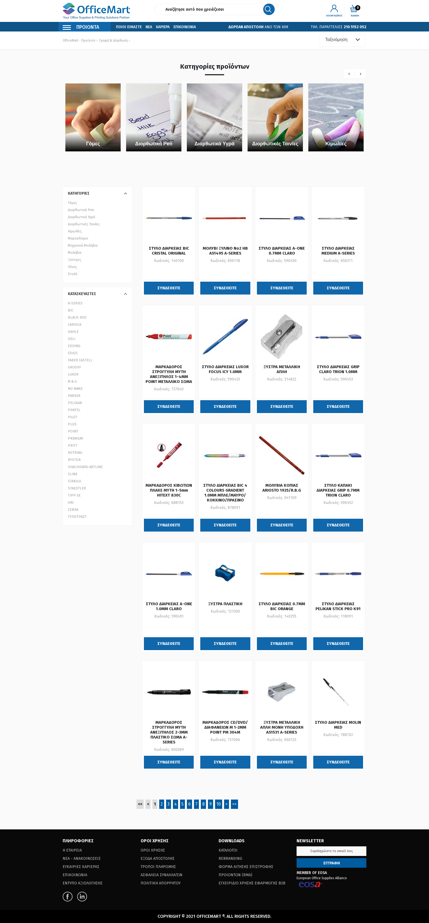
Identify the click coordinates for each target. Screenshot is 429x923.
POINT (73, 431)
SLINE (72, 474)
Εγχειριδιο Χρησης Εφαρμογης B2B (252, 883)
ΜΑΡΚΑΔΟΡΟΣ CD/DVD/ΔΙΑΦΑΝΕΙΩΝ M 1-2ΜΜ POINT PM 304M (225, 727)
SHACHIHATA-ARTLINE (85, 467)
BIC (70, 310)
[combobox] (342, 40)
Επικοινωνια (184, 27)
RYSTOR (74, 460)
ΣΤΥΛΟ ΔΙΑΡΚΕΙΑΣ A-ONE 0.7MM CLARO (282, 251)
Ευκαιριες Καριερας (81, 866)
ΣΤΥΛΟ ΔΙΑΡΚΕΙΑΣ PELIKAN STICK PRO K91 (338, 606)
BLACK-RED (77, 317)
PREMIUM (75, 438)
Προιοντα (81, 27)
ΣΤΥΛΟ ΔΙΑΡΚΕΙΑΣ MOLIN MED (338, 725)
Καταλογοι (228, 850)
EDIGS (73, 353)
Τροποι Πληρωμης (158, 866)
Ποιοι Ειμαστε (129, 27)
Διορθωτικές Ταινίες (275, 143)
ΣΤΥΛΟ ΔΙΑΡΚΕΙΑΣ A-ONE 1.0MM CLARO (169, 606)
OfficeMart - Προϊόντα (79, 40)
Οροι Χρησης (153, 850)
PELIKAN (75, 403)
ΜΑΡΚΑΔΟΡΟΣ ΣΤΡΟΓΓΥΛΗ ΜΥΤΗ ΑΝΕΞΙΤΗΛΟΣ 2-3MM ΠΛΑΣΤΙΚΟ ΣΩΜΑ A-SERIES (169, 732)
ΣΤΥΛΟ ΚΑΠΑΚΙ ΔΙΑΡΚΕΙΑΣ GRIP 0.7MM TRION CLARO (338, 490)
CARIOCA (74, 324)
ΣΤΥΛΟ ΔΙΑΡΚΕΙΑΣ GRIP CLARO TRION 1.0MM (338, 369)
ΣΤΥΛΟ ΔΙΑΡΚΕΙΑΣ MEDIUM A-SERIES (338, 251)
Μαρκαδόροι (78, 238)
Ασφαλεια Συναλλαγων (161, 875)
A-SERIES (75, 303)
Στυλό (72, 274)
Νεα (149, 27)
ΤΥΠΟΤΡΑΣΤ (77, 517)
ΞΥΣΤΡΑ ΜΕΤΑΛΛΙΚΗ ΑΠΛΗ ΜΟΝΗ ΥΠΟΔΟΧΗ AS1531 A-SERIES (281, 727)
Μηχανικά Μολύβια (83, 245)
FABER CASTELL (80, 360)
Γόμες (93, 143)
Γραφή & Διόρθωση (113, 40)
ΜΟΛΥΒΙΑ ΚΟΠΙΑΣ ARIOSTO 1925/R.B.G (281, 488)
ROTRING (75, 453)
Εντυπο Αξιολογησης (83, 883)
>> (234, 804)
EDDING (74, 346)
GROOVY (74, 367)
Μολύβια (75, 252)
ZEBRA (73, 509)
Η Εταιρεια (72, 850)
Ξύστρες (74, 260)
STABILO (74, 481)
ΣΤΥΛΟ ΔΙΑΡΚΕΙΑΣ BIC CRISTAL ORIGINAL (169, 251)
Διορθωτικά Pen (153, 143)
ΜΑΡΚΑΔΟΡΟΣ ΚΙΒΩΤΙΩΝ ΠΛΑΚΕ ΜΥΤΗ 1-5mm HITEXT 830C (169, 490)
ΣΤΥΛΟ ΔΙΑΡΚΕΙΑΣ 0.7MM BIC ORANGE (282, 606)
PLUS (72, 424)
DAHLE (73, 332)
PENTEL (74, 410)
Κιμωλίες (335, 143)
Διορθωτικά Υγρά (214, 143)
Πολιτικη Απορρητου (161, 883)
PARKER (74, 396)
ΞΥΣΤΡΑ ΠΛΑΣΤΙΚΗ (225, 603)
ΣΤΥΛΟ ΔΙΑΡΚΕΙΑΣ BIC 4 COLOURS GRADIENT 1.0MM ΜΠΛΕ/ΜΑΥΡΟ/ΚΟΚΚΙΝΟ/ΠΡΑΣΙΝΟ (225, 493)
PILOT (72, 417)
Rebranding (230, 858)
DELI (71, 339)
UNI (71, 502)
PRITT (72, 445)
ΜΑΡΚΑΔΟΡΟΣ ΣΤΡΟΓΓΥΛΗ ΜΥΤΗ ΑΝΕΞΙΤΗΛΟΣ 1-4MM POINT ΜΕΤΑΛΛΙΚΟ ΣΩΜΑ (169, 374)
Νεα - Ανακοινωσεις (82, 858)
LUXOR (73, 374)
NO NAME (75, 388)
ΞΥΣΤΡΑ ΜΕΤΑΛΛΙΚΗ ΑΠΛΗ (281, 369)
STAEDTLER (77, 488)
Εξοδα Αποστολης (158, 858)
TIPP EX (74, 495)
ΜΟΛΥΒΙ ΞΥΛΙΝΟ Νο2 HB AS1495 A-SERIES (225, 251)
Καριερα (163, 27)
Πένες (72, 267)
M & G (72, 381)
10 (218, 804)
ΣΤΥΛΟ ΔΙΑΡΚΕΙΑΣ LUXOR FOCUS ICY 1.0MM (225, 369)
